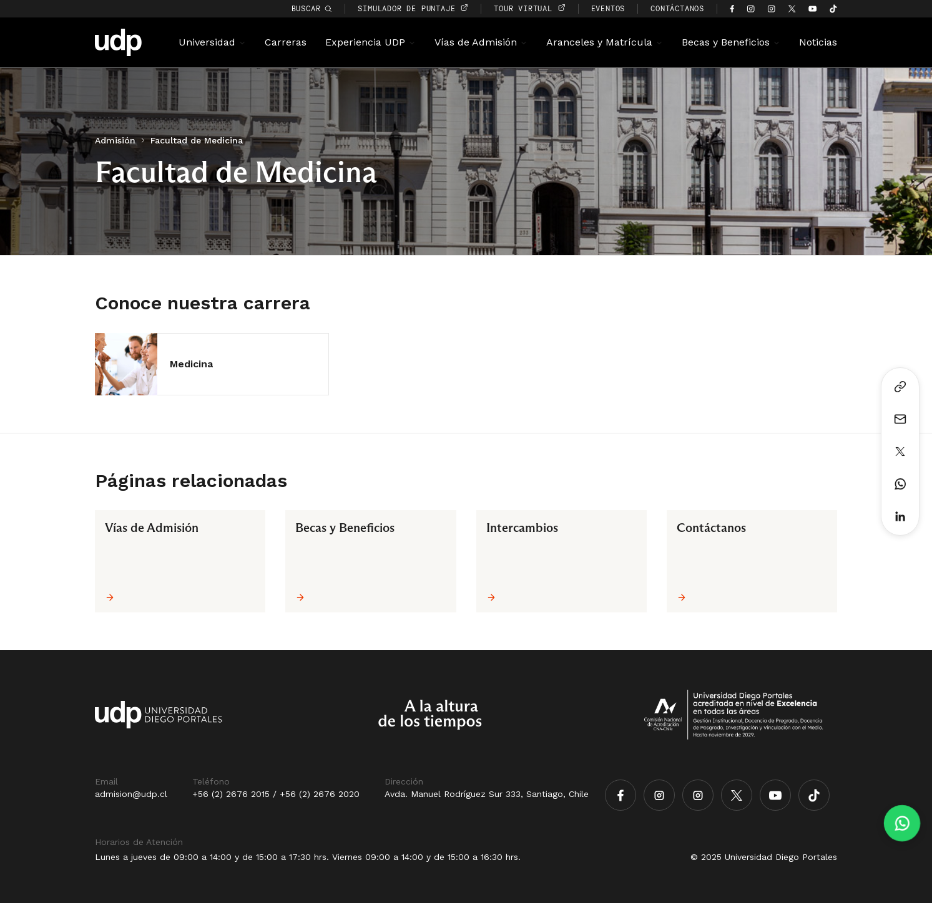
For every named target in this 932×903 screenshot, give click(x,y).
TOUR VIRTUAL (529, 8)
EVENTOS (608, 8)
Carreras (286, 42)
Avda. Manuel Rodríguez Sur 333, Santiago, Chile (487, 794)
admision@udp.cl (131, 794)
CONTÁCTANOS (677, 8)
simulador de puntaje (413, 8)
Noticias (818, 42)
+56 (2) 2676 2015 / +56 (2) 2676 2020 (276, 794)
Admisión (115, 140)
